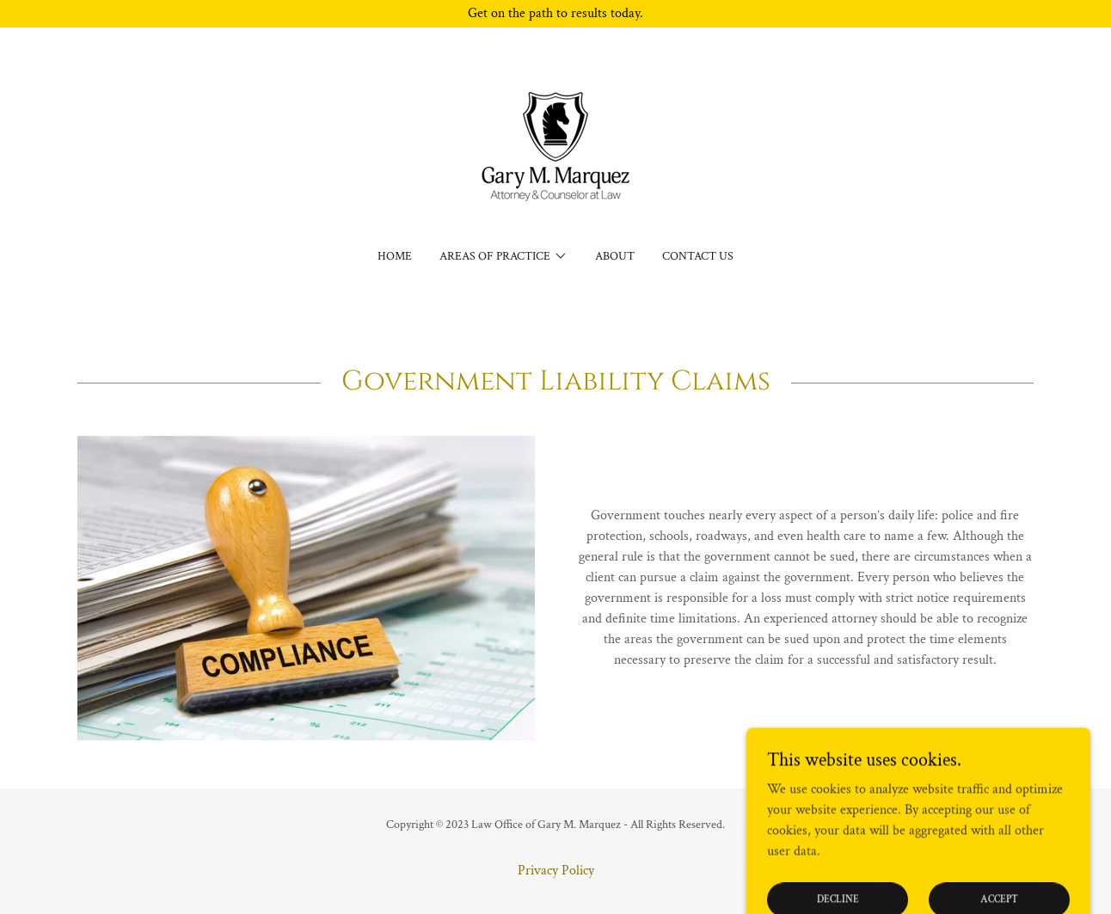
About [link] (615, 256)
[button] (503, 256)
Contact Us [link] (698, 256)
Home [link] (394, 256)
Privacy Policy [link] (556, 871)
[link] (555, 149)
